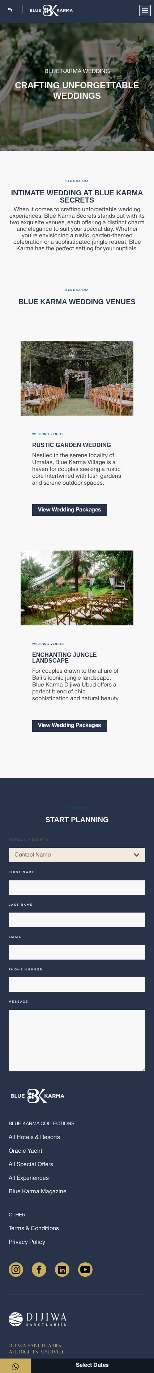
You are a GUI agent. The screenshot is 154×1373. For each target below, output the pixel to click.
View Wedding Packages (69, 510)
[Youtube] (85, 1269)
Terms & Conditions (34, 1229)
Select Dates (92, 1365)
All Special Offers (31, 1164)
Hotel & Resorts (28, 839)
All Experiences (29, 1178)
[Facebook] (39, 1269)
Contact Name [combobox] (77, 855)
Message (19, 1001)
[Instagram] (16, 1269)
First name (22, 872)
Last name (21, 905)
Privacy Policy (27, 1242)
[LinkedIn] (62, 1269)
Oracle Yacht (25, 1151)
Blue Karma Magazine (38, 1192)
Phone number (26, 969)
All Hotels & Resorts (34, 1137)
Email (15, 937)
